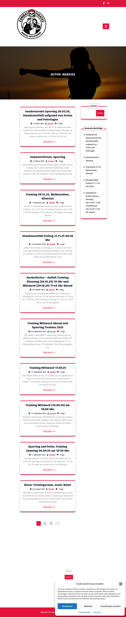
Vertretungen (71, 503)
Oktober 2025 (23, 509)
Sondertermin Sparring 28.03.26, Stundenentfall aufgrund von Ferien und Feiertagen (47, 121)
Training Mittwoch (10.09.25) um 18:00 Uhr (48, 413)
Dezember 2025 (24, 503)
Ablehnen (88, 606)
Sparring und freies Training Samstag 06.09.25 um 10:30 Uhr (47, 454)
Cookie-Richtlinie (84, 612)
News (67, 500)
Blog (67, 496)
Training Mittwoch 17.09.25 (47, 374)
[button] (120, 584)
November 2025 (24, 506)
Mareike (49, 125)
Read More (48, 133)
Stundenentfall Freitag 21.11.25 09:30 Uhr (93, 178)
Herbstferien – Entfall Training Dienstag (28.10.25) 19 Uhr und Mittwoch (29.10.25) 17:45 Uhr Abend (47, 287)
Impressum (97, 612)
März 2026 (22, 496)
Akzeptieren (67, 606)
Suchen (93, 109)
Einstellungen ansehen (111, 606)
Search (69, 529)
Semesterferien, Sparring (48, 163)
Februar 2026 (23, 500)
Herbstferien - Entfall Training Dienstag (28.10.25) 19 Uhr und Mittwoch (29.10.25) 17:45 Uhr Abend (37, 544)
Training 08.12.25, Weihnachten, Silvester (93, 172)
